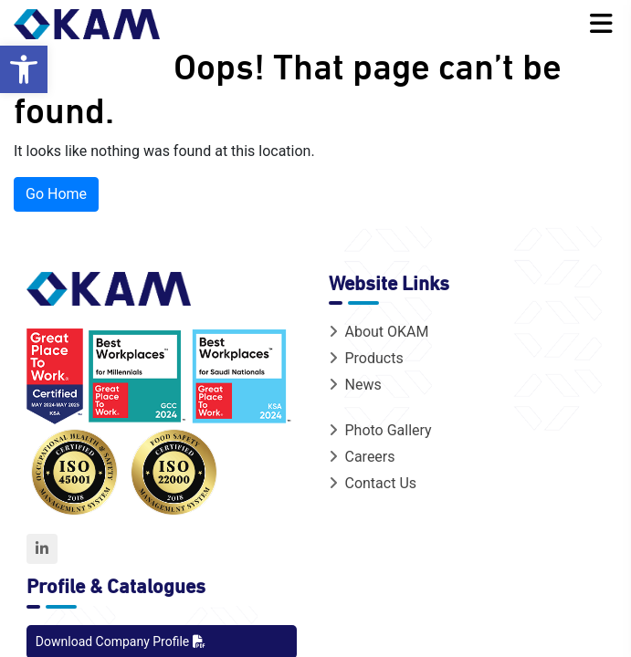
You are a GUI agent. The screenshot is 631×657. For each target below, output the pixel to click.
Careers (361, 456)
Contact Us (372, 483)
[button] (23, 69)
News (355, 384)
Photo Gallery (380, 430)
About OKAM (378, 331)
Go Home (56, 194)
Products (366, 358)
